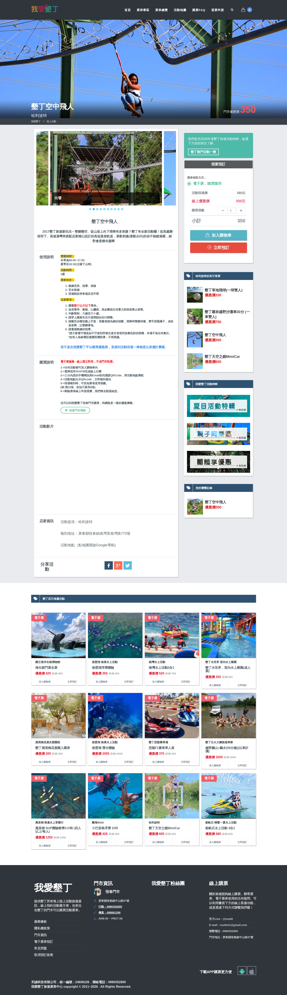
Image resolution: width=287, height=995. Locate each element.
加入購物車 (218, 235)
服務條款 (40, 921)
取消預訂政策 (43, 955)
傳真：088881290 (109, 912)
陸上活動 (51, 121)
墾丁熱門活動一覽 (203, 152)
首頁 (127, 10)
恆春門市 (113, 892)
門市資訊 (40, 935)
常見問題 (40, 948)
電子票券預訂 (43, 941)
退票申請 (217, 10)
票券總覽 (161, 10)
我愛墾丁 (36, 121)
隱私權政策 (42, 928)
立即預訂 (218, 247)
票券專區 (143, 10)
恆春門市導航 (75, 410)
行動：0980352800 (110, 906)
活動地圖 (180, 10)
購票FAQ (198, 10)
